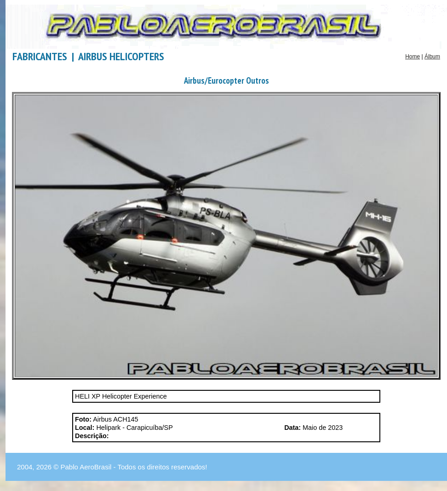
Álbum (432, 56)
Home (412, 56)
